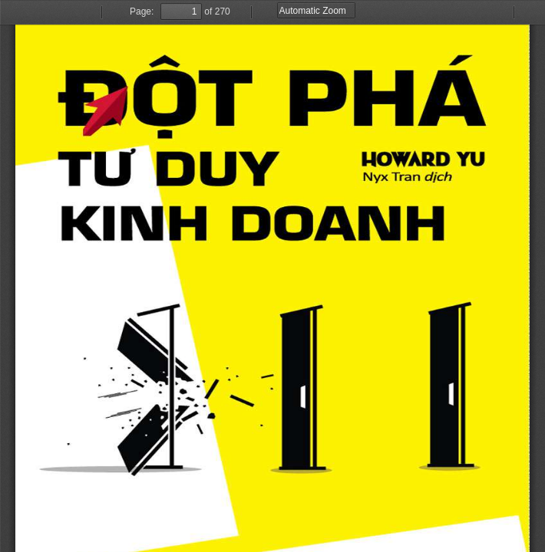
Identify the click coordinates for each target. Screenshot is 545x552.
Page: (142, 11)
